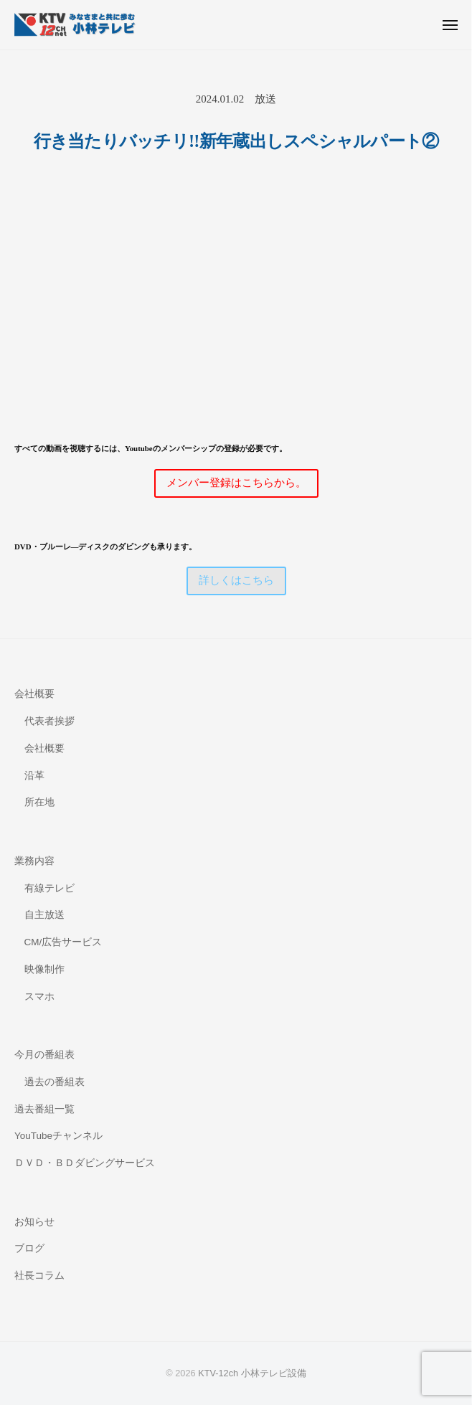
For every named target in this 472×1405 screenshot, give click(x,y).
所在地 (39, 802)
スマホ (39, 996)
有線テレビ (49, 888)
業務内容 (34, 861)
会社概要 (34, 694)
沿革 (34, 775)
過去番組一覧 (44, 1109)
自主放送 (44, 914)
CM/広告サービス (63, 942)
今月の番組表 (44, 1054)
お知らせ (34, 1221)
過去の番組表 (54, 1082)
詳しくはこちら (236, 580)
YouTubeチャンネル (58, 1135)
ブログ (29, 1248)
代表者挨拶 (49, 721)
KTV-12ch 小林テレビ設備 (252, 1373)
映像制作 (44, 969)
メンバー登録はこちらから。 (236, 482)
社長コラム (39, 1275)
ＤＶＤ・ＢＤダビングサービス (84, 1163)
